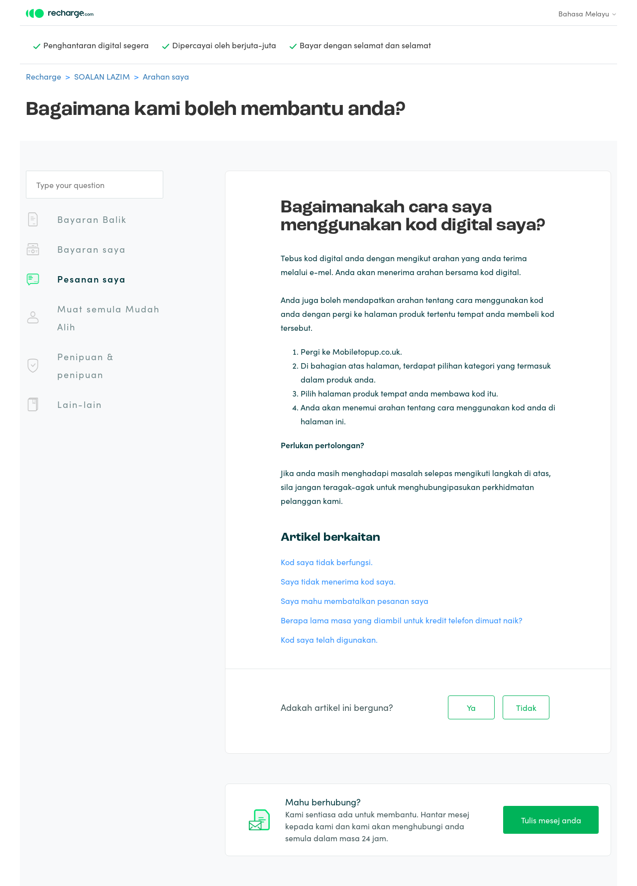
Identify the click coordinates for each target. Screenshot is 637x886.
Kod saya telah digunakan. (329, 639)
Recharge (43, 76)
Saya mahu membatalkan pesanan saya (354, 600)
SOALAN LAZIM (102, 76)
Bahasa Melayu (587, 13)
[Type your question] (94, 184)
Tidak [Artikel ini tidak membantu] (526, 707)
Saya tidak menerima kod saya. (338, 581)
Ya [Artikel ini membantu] (471, 707)
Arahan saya (166, 76)
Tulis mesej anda (551, 819)
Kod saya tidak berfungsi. (327, 561)
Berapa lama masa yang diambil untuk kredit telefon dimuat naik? (402, 619)
